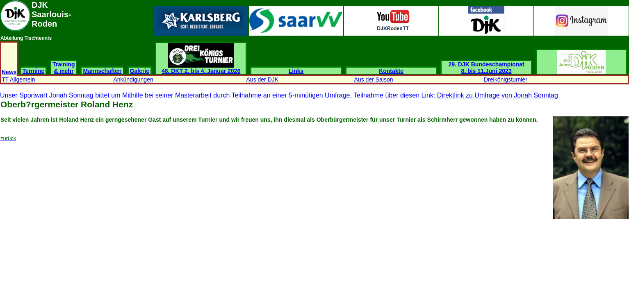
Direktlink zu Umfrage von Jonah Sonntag (497, 95)
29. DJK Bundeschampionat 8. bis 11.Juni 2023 (486, 67)
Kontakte (391, 71)
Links (296, 71)
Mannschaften (102, 71)
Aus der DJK (262, 79)
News (9, 72)
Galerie (139, 71)
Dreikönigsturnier (505, 79)
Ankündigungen (133, 79)
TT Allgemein (18, 79)
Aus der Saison (373, 79)
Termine (33, 71)
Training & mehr (63, 67)
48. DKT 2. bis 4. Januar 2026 (201, 68)
